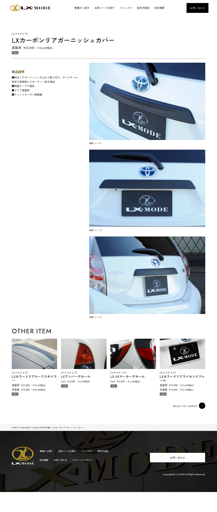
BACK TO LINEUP (185, 406)
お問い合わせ (197, 8)
